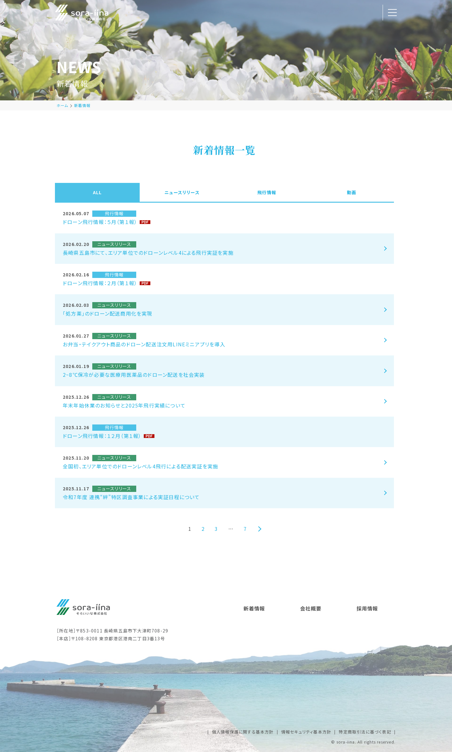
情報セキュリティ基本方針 (306, 732)
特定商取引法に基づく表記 (365, 732)
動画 (351, 192)
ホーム (62, 105)
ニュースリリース (182, 192)
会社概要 (311, 608)
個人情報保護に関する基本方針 (243, 732)
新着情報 (82, 105)
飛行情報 (267, 192)
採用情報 (367, 608)
